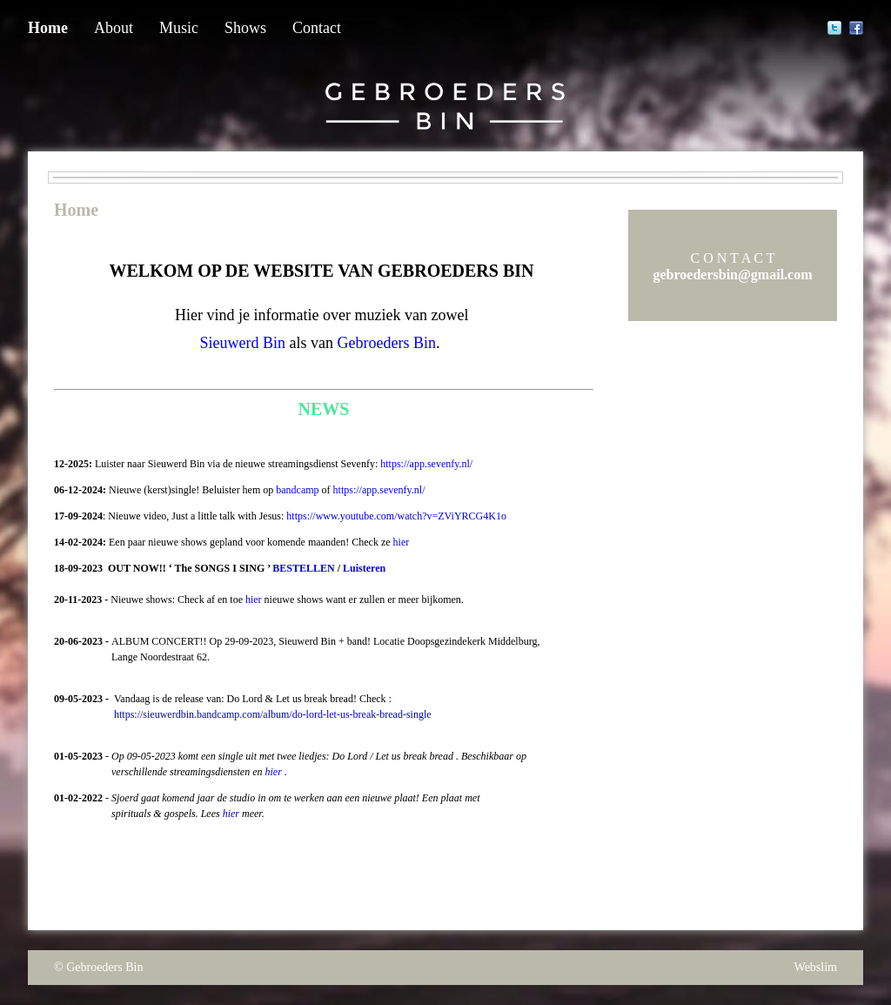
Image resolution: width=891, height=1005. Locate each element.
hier (401, 542)
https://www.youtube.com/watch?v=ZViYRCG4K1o (396, 516)
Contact (316, 28)
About (113, 28)
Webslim (815, 967)
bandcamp (297, 490)
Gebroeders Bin (104, 967)
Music (178, 28)
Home (48, 28)
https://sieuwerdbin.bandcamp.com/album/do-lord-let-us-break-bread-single (273, 714)
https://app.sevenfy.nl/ (426, 464)
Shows (245, 28)
